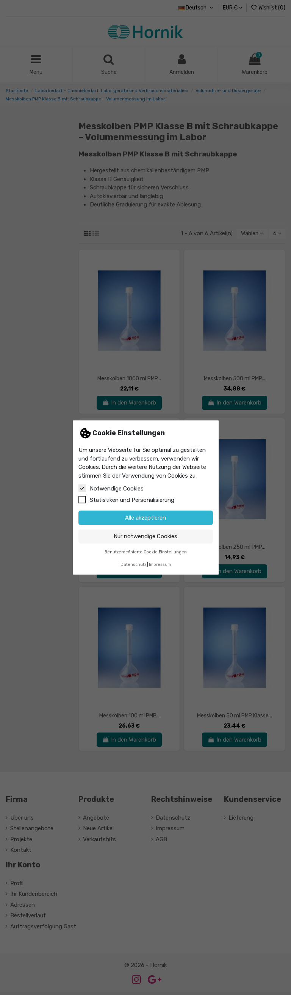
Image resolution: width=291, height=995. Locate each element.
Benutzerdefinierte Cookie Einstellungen (146, 552)
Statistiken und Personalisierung (126, 499)
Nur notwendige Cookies (145, 536)
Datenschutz (133, 564)
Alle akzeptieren (145, 517)
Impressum (160, 564)
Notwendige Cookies (111, 488)
